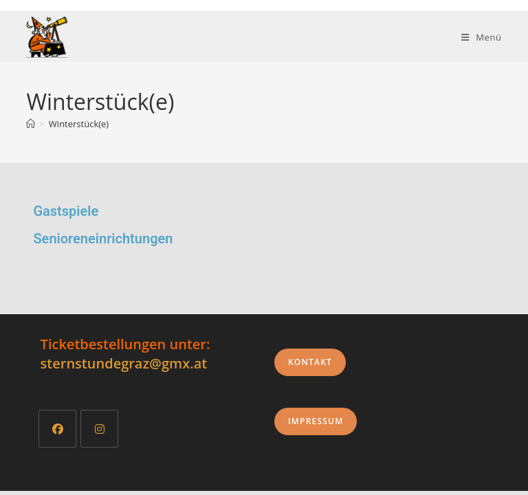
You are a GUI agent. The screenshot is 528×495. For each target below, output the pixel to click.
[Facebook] (57, 433)
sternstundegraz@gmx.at (124, 367)
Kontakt (310, 366)
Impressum (315, 425)
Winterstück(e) (79, 124)
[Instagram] (99, 433)
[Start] (30, 124)
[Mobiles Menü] (481, 37)
